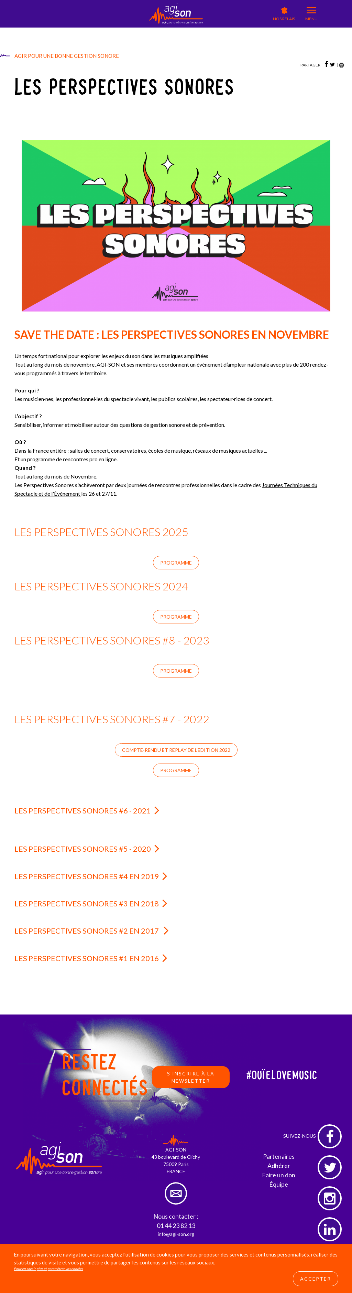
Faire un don (278, 1175)
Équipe (278, 1184)
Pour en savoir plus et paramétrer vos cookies (48, 1268)
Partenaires (279, 1156)
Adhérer (278, 1165)
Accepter (315, 1279)
